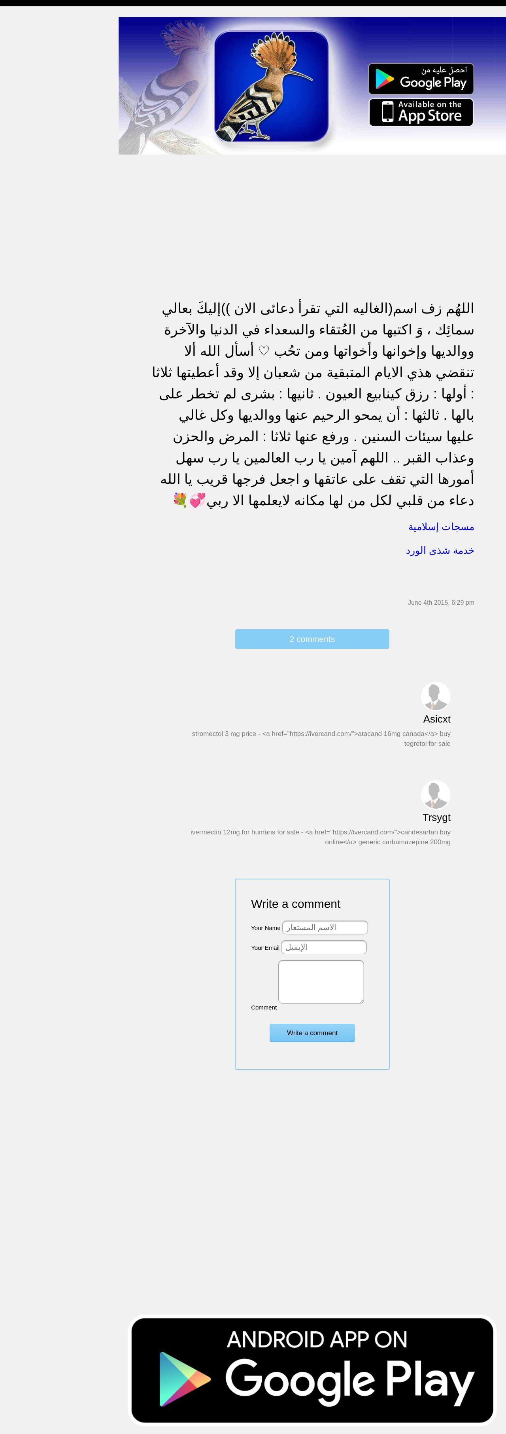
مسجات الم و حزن (29, 115)
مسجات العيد (22, 313)
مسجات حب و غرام (30, 237)
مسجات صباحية (25, 100)
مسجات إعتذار (24, 131)
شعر (11, 405)
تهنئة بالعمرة (22, 267)
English (16, 328)
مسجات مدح (22, 39)
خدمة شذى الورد (440, 550)
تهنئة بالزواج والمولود (32, 222)
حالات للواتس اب (27, 161)
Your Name (266, 928)
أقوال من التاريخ (26, 374)
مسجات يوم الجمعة (30, 344)
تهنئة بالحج (19, 192)
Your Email (265, 947)
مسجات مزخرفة (26, 176)
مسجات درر (21, 435)
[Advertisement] (312, 210)
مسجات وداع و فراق (31, 85)
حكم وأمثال (20, 389)
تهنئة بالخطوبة (24, 207)
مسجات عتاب (23, 252)
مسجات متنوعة (25, 146)
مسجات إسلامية (26, 24)
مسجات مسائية (25, 54)
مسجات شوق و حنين (32, 70)
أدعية (12, 359)
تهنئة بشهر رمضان (28, 298)
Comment (264, 1007)
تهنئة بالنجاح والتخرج (32, 283)
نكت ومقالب (22, 420)
